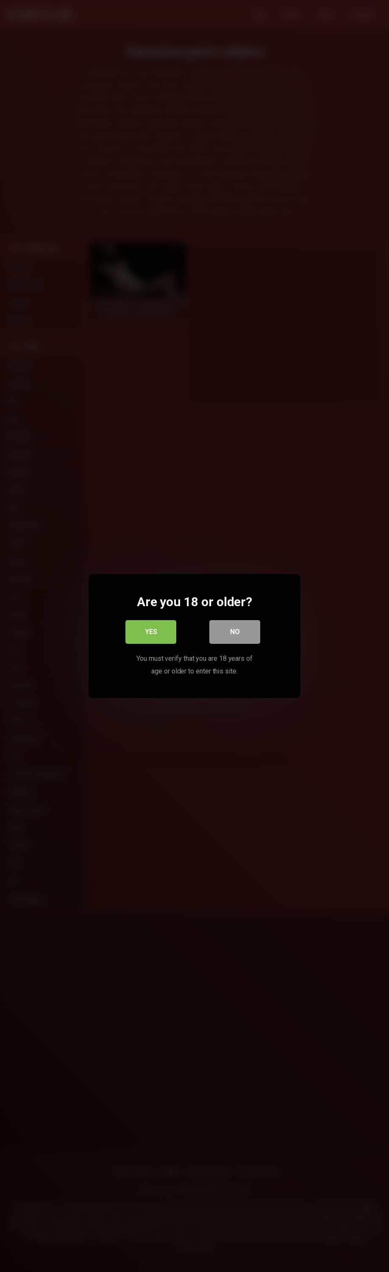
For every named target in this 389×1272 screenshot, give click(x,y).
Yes (151, 632)
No (235, 632)
